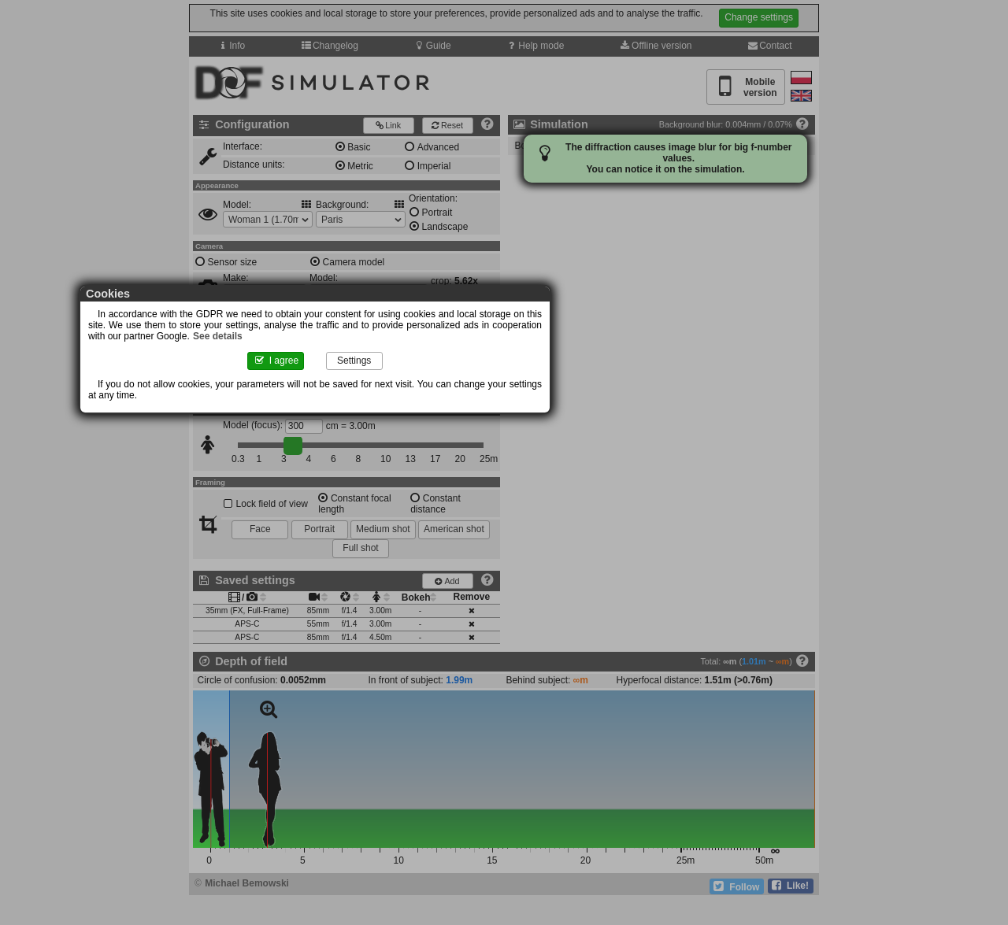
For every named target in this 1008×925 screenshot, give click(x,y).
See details (587, 344)
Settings (550, 371)
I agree (458, 371)
